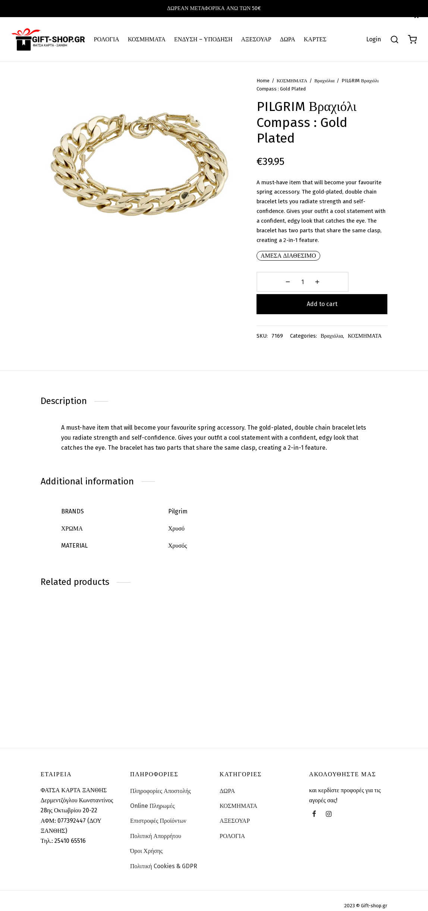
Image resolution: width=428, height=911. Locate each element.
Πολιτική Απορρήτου (155, 829)
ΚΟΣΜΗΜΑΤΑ (147, 39)
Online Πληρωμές (152, 799)
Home (272, 93)
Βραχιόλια (334, 93)
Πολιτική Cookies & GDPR (163, 859)
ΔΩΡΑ (287, 39)
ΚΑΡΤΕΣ (315, 39)
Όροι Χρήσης (146, 844)
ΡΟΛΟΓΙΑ (106, 39)
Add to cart (348, 294)
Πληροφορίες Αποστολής (160, 784)
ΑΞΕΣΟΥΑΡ (256, 39)
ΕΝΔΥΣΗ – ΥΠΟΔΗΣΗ (203, 39)
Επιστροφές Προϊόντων (158, 814)
